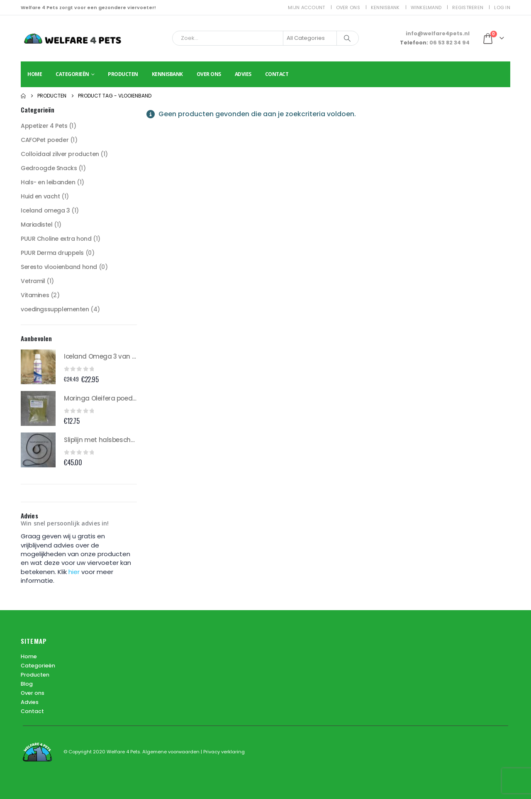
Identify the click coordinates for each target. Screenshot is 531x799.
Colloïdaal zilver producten (60, 154)
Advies (243, 74)
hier (74, 571)
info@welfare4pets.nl (438, 33)
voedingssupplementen (55, 309)
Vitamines (35, 295)
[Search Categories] (310, 38)
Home (34, 74)
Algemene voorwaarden (171, 751)
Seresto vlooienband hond (59, 267)
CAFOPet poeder (44, 140)
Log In (502, 7)
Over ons (348, 7)
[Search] (347, 38)
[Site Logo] (72, 38)
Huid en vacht (40, 196)
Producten (123, 74)
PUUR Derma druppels (52, 253)
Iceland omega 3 (45, 210)
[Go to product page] (38, 366)
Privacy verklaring (224, 751)
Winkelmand (426, 7)
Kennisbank (385, 7)
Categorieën (72, 74)
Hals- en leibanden (48, 182)
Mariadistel (36, 224)
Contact (277, 74)
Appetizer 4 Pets (44, 126)
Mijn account (306, 7)
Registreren (467, 7)
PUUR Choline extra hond (56, 239)
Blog (27, 683)
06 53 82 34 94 (449, 42)
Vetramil (33, 281)
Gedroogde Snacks (49, 168)
